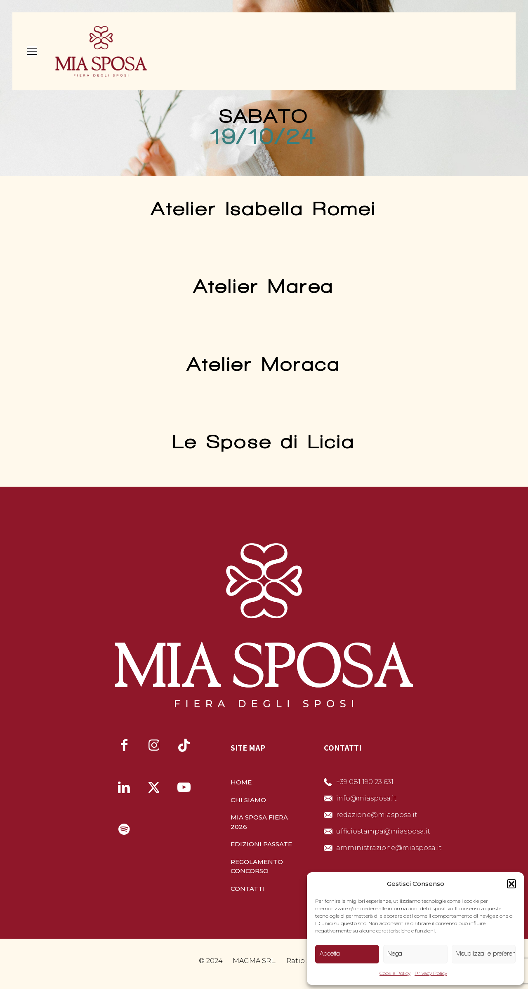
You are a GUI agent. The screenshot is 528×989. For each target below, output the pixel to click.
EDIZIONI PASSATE (261, 844)
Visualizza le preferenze (486, 953)
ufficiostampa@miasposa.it (383, 831)
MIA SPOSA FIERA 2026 (259, 822)
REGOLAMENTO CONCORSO (257, 866)
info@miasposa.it (366, 798)
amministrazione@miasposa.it (389, 848)
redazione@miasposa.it (376, 815)
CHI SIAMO (248, 800)
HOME (241, 782)
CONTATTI (248, 888)
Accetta (330, 953)
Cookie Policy (395, 973)
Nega (395, 953)
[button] (511, 884)
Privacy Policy (431, 973)
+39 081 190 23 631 (365, 782)
